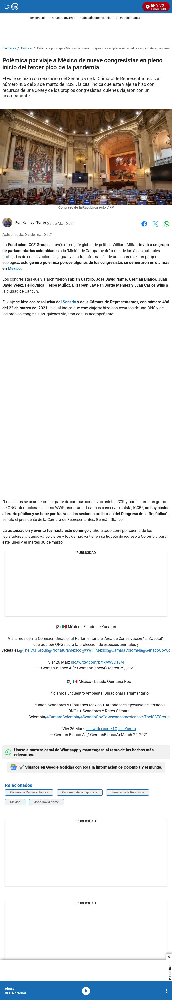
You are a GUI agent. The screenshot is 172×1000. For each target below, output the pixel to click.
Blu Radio (9, 48)
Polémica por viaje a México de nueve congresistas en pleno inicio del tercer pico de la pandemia (104, 48)
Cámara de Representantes (29, 792)
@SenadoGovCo (156, 650)
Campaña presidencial (95, 18)
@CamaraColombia (125, 650)
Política (26, 48)
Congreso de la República (79, 792)
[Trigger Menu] (6, 7)
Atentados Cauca (128, 18)
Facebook (144, 224)
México (14, 268)
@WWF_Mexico (94, 650)
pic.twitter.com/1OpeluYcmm (110, 728)
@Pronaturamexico (64, 650)
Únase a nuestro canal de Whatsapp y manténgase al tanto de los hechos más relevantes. (79, 752)
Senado (70, 302)
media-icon (86, 991)
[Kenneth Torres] (34, 222)
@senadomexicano (124, 717)
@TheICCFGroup (33, 650)
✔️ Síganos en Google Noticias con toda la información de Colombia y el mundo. (86, 767)
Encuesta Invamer (62, 18)
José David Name (46, 802)
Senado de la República (127, 792)
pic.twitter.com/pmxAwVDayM (97, 662)
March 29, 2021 (121, 668)
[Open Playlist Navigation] (166, 990)
